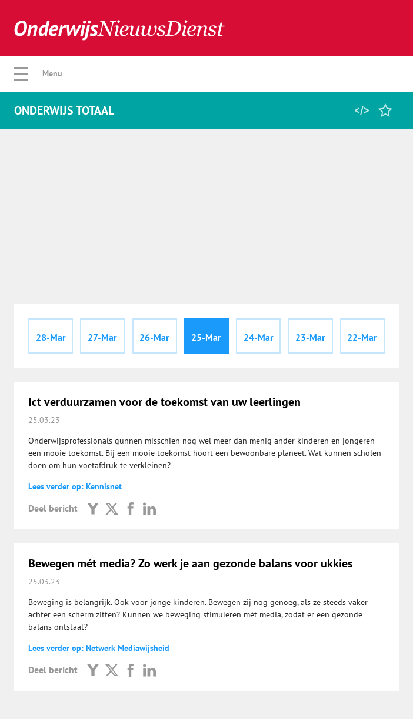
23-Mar (310, 337)
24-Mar (259, 337)
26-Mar (154, 337)
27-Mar (102, 337)
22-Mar (362, 337)
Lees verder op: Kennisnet (75, 486)
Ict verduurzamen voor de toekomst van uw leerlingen (164, 401)
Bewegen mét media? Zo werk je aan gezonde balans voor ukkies (190, 563)
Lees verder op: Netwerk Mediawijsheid (98, 648)
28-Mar (51, 337)
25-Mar (206, 337)
